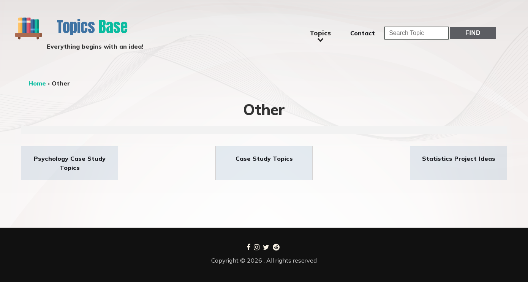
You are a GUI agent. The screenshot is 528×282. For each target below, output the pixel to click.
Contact (362, 33)
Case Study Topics (264, 158)
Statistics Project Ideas (458, 158)
